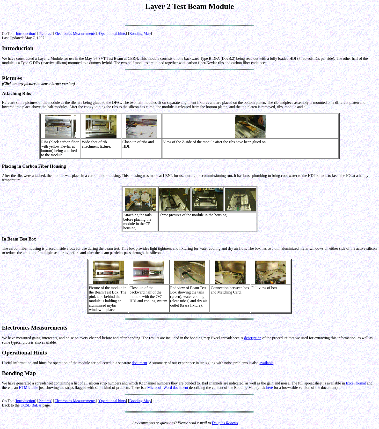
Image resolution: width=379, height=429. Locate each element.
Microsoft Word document (167, 387)
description (252, 338)
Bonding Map (140, 33)
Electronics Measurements (75, 33)
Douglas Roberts (225, 423)
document (139, 363)
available (267, 363)
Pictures (44, 33)
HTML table (28, 387)
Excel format (356, 383)
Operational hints (112, 33)
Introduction (25, 33)
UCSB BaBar (31, 405)
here (269, 387)
